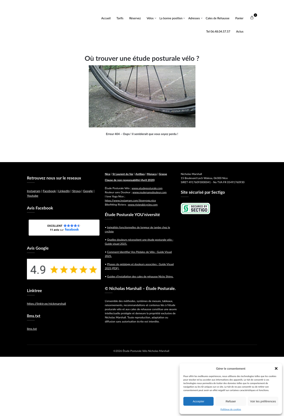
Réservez (135, 18)
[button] (276, 368)
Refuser (231, 401)
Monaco (152, 174)
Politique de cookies (230, 409)
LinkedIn (64, 191)
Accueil (106, 18)
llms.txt (32, 328)
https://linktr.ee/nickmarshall (46, 303)
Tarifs (119, 18)
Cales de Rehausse (218, 18)
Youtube (32, 195)
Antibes (140, 174)
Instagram (33, 191)
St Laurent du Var (122, 174)
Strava (76, 191)
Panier (239, 18)
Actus (239, 31)
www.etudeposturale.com (147, 188)
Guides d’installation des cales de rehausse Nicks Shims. (140, 276)
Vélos (150, 18)
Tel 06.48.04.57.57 (218, 31)
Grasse (163, 174)
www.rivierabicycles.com (143, 204)
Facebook (49, 191)
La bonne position (171, 18)
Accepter (198, 401)
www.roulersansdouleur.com (149, 192)
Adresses (194, 18)
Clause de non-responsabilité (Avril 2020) (129, 180)
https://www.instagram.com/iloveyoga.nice (130, 200)
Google (88, 191)
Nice (107, 174)
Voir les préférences (263, 401)
